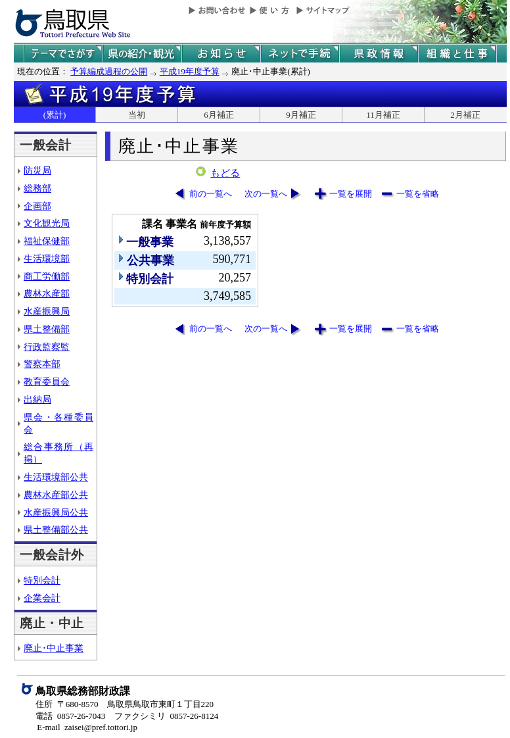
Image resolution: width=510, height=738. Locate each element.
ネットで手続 (299, 53)
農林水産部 (47, 293)
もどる (225, 173)
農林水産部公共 (56, 494)
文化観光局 (47, 223)
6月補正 (219, 115)
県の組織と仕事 (457, 53)
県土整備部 (47, 329)
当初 (136, 115)
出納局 (37, 399)
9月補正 (301, 115)
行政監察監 (47, 346)
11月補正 (383, 115)
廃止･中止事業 (53, 648)
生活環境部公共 (56, 477)
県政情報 (378, 53)
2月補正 (465, 115)
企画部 (37, 206)
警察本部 (42, 363)
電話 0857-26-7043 (70, 716)
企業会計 (42, 598)
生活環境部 (47, 258)
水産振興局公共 (56, 512)
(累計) (54, 115)
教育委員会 (47, 381)
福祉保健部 (47, 240)
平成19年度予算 (190, 71)
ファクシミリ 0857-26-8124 (166, 716)
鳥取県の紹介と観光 (142, 53)
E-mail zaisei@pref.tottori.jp (87, 727)
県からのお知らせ (220, 53)
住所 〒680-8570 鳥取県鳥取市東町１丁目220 (124, 704)
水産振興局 (47, 311)
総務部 (37, 188)
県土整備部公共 (56, 529)
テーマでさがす (63, 53)
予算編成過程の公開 (108, 71)
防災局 (37, 170)
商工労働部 (47, 276)
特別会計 (42, 580)
